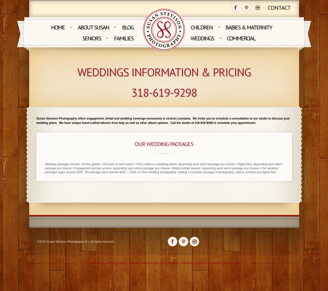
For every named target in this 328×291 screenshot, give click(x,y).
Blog (127, 27)
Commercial (241, 38)
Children (202, 27)
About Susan (93, 27)
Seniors (91, 38)
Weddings (202, 38)
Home (58, 27)
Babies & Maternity (248, 27)
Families (123, 38)
